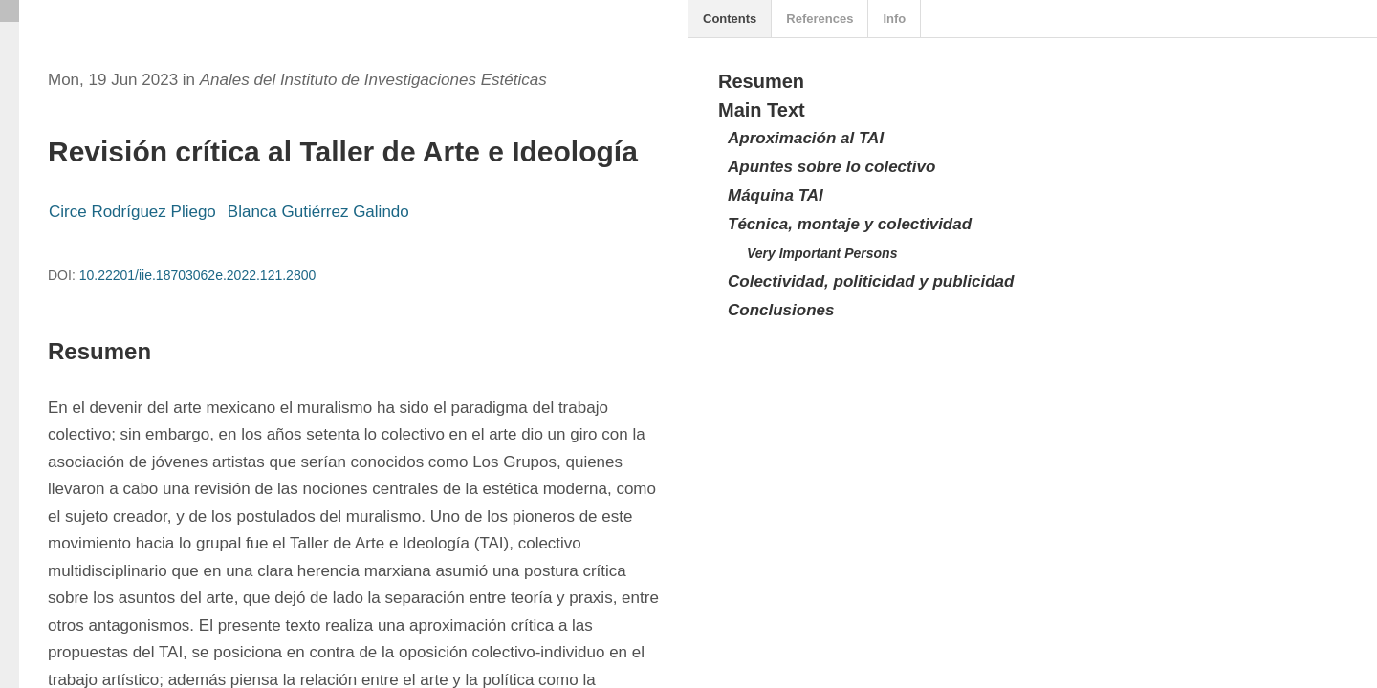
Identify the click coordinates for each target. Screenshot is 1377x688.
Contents (729, 18)
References (819, 18)
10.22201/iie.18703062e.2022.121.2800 (198, 275)
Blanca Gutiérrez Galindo (318, 212)
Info (894, 18)
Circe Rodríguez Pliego (132, 212)
